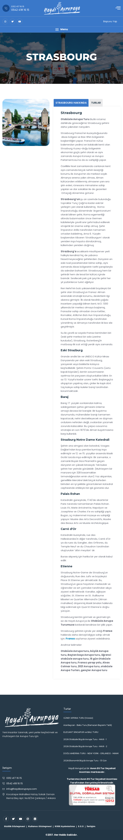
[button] (61, 29)
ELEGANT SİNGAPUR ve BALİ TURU (80, 732)
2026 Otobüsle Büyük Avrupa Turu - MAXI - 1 (85, 739)
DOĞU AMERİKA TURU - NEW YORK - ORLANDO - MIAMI (91, 753)
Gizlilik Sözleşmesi (14, 826)
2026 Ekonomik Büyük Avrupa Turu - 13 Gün (85, 761)
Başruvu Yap (110, 21)
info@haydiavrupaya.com (21, 789)
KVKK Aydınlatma (65, 826)
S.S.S (81, 826)
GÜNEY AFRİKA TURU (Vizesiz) (78, 718)
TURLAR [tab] (96, 103)
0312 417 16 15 (14, 778)
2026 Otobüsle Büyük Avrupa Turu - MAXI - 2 (85, 746)
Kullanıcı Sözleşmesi (40, 826)
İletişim (91, 826)
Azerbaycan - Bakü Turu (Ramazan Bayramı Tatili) (87, 725)
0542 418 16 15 (14, 783)
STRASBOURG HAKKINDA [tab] (71, 103)
